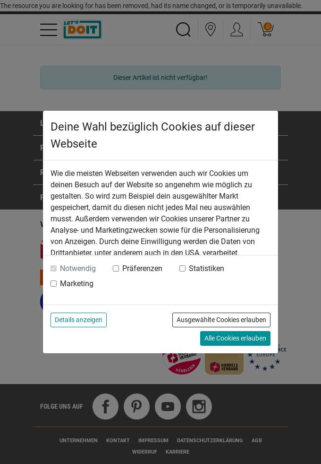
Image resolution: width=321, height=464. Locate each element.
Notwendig (78, 268)
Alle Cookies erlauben (235, 338)
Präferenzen (142, 268)
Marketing (76, 283)
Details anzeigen (78, 320)
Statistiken (206, 268)
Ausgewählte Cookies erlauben (221, 320)
